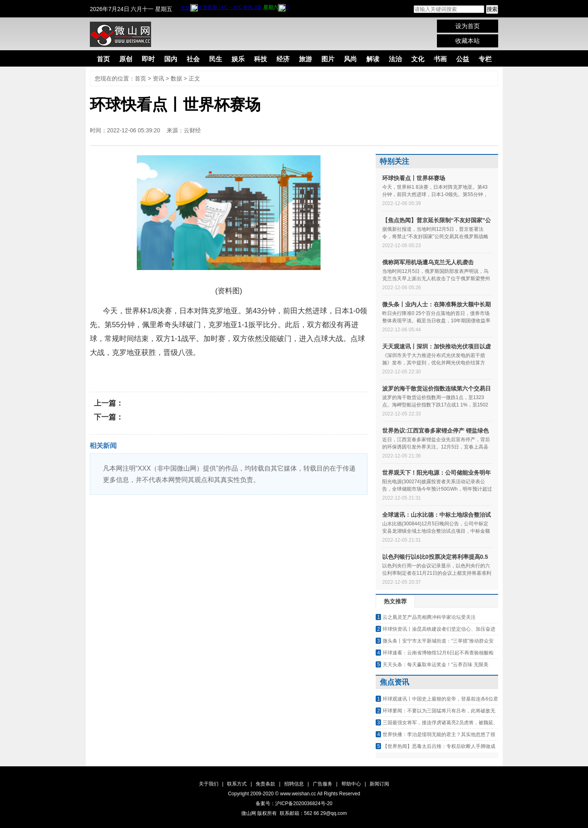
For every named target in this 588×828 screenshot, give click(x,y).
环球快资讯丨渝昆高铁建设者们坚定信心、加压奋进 (439, 629)
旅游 (305, 59)
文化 (417, 59)
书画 (440, 59)
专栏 (485, 59)
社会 (193, 59)
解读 (372, 59)
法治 (395, 59)
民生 (215, 59)
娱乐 (238, 59)
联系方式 (237, 784)
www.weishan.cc (298, 794)
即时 (148, 59)
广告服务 (322, 784)
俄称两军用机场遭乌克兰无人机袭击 (428, 262)
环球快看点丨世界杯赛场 (413, 178)
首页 (103, 59)
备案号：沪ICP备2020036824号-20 (294, 803)
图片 (327, 59)
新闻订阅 (379, 784)
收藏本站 (467, 40)
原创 (125, 59)
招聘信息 (294, 784)
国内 (170, 59)
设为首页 (467, 25)
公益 (462, 59)
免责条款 (265, 784)
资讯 (158, 78)
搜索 (492, 9)
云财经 (192, 130)
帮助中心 (351, 784)
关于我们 (208, 784)
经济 (283, 59)
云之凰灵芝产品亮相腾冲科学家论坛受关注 (429, 617)
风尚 (350, 59)
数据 (176, 78)
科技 (260, 59)
